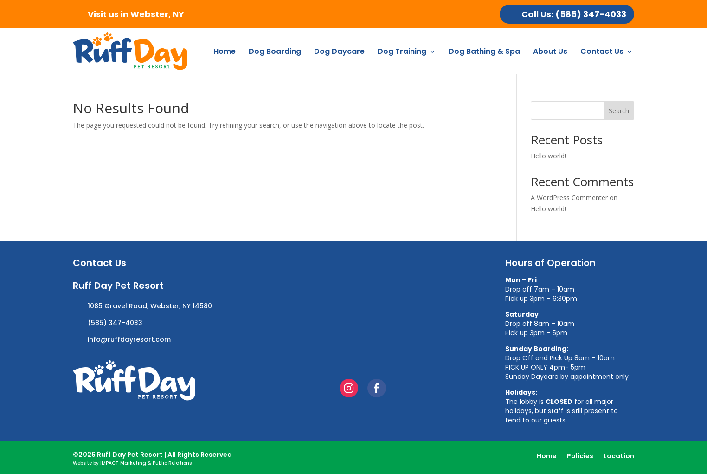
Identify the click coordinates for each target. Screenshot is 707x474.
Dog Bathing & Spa (484, 51)
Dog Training (402, 51)
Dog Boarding (275, 51)
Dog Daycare (339, 51)
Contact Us (601, 51)
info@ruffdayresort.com (129, 339)
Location (619, 457)
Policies (580, 457)
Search (619, 110)
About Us (550, 51)
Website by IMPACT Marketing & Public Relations (132, 463)
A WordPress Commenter (569, 197)
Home (224, 51)
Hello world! (548, 155)
